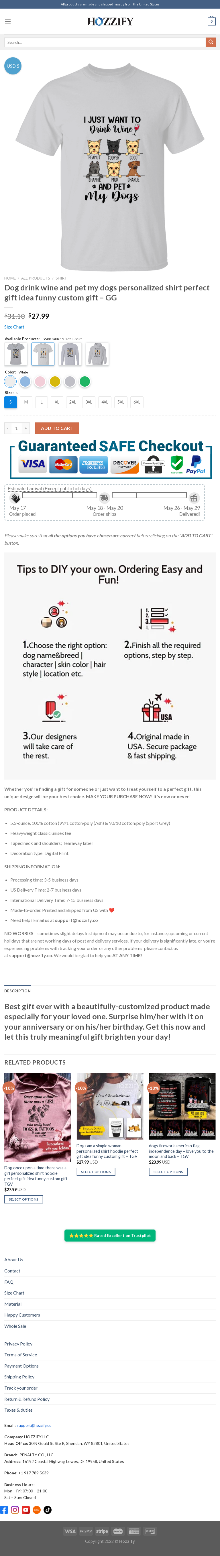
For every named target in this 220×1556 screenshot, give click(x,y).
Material (12, 1304)
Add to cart (57, 428)
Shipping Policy (19, 1376)
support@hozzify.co (34, 1425)
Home (10, 278)
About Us (13, 1259)
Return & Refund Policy (27, 1399)
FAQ (8, 1281)
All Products (35, 278)
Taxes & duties (18, 1410)
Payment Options (21, 1365)
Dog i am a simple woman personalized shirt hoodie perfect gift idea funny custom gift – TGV (107, 1151)
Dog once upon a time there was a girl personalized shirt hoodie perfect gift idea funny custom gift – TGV (37, 1175)
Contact (12, 1270)
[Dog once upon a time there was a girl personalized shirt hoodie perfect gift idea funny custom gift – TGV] (37, 1117)
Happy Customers (22, 1314)
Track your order (21, 1387)
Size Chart (14, 326)
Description (17, 991)
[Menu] (7, 21)
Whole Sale (15, 1326)
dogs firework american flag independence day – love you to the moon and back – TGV (181, 1151)
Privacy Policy (18, 1343)
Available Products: (43, 339)
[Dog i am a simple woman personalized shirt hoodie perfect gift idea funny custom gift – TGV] (109, 1106)
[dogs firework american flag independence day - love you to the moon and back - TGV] (182, 1106)
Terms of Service (20, 1354)
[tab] (17, 991)
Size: (11, 393)
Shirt (61, 278)
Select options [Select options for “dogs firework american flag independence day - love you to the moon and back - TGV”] (168, 1172)
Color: (16, 372)
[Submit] (211, 42)
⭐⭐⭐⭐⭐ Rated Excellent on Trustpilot (110, 1235)
